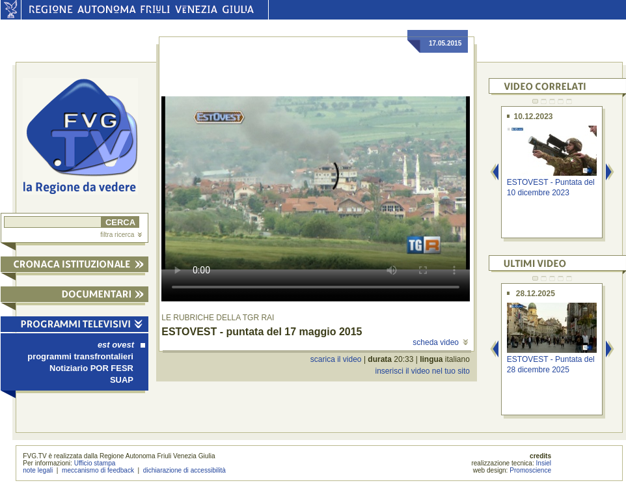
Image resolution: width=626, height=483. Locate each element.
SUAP (121, 380)
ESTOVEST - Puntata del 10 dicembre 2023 (551, 187)
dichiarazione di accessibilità (184, 470)
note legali (38, 470)
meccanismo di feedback (98, 470)
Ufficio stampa (95, 463)
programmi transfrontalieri (80, 356)
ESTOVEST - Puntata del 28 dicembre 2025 (551, 364)
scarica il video (336, 359)
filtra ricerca (121, 234)
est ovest (121, 345)
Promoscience (530, 470)
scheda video (440, 342)
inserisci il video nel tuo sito (422, 371)
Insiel (544, 463)
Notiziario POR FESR (91, 368)
